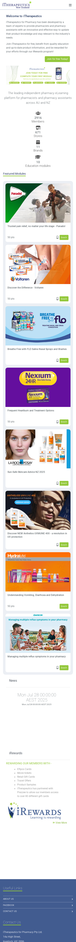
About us (8, 899)
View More (61, 822)
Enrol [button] (64, 237)
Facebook (8, 905)
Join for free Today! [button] (57, 59)
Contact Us (10, 911)
